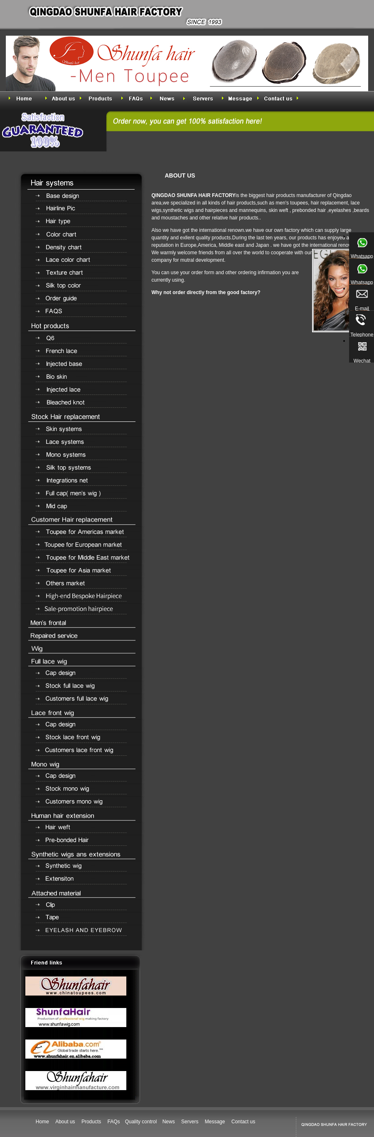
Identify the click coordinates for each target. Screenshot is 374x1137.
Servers (189, 1122)
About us (65, 1122)
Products (91, 1122)
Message (215, 1122)
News (168, 1122)
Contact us (243, 1122)
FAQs (114, 1122)
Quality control (141, 1122)
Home (42, 1122)
